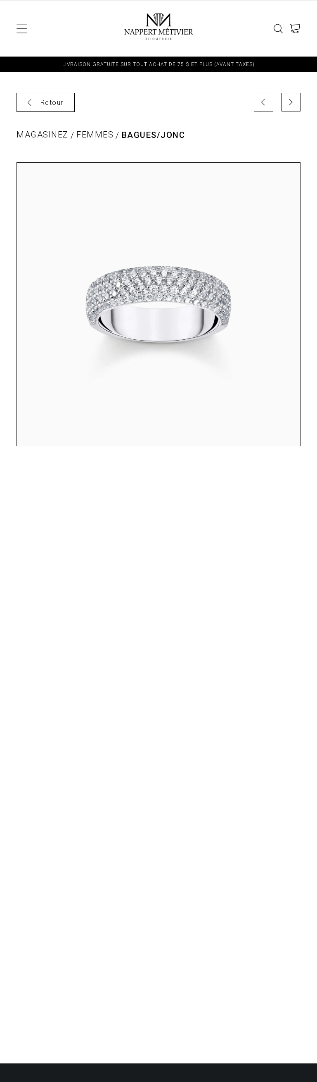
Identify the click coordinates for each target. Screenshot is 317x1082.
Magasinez (43, 135)
